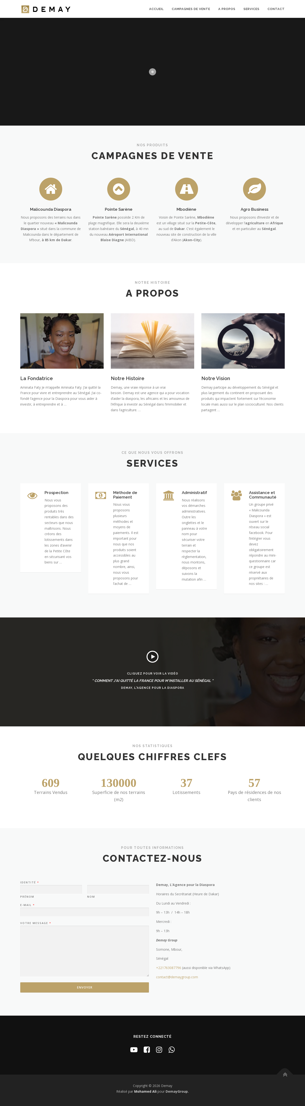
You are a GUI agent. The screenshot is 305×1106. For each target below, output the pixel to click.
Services (251, 9)
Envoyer (84, 987)
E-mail (27, 905)
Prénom (27, 896)
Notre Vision (215, 378)
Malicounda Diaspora (50, 209)
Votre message (35, 923)
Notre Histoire (127, 378)
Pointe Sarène (118, 209)
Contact (276, 9)
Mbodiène (186, 209)
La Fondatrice (36, 378)
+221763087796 (168, 967)
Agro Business (254, 209)
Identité (29, 882)
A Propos (226, 9)
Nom (91, 896)
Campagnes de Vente (191, 9)
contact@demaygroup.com (177, 977)
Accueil (156, 9)
